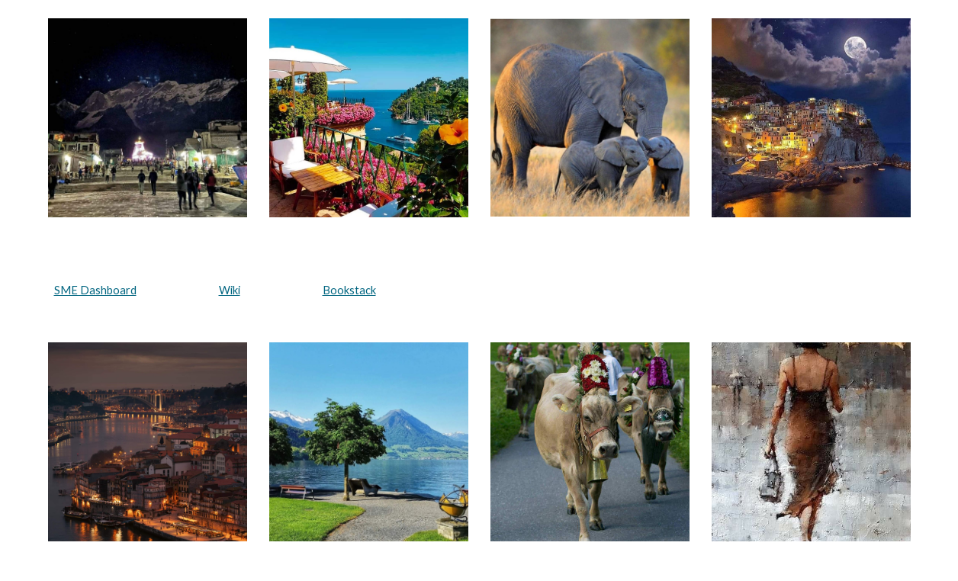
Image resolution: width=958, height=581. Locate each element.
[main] (479, 290)
